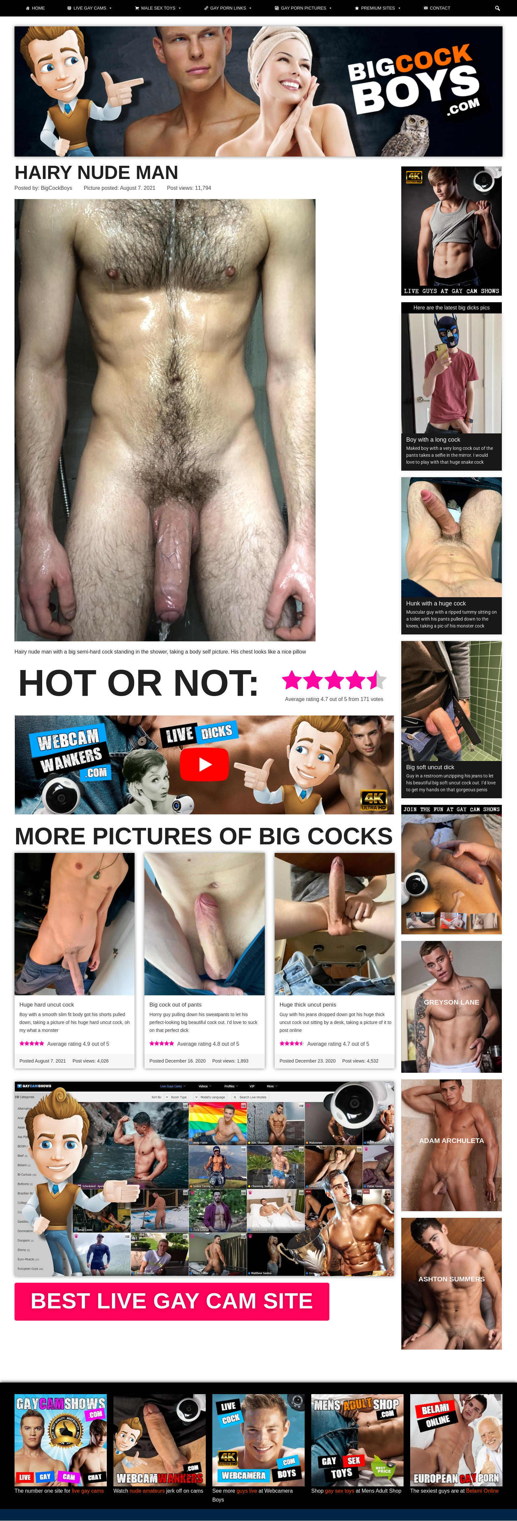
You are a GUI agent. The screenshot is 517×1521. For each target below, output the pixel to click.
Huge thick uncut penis (308, 1005)
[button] (497, 8)
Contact (440, 8)
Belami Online (482, 1491)
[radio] (292, 681)
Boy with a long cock (433, 439)
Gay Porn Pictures (306, 8)
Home (38, 8)
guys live (247, 1491)
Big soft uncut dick (430, 767)
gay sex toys (339, 1491)
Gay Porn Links (231, 8)
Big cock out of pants (175, 1005)
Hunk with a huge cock (436, 603)
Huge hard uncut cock (46, 1005)
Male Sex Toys (161, 8)
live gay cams (88, 1491)
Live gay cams (93, 8)
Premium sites (381, 8)
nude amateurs (147, 1491)
